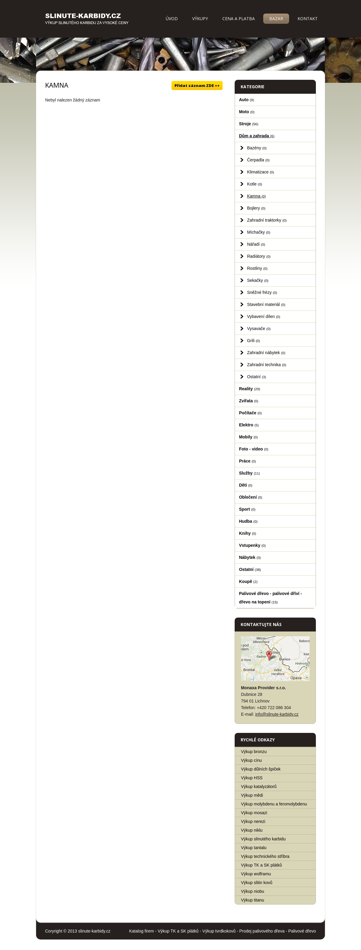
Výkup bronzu (254, 751)
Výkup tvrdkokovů (219, 931)
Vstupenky (252, 545)
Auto (246, 99)
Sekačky (257, 280)
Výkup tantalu (254, 847)
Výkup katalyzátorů (258, 786)
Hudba (248, 521)
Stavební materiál (266, 304)
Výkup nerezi (253, 821)
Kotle (254, 184)
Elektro (249, 424)
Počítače (250, 412)
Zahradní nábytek (266, 352)
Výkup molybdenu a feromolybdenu (274, 804)
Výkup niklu (252, 830)
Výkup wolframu (256, 873)
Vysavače (258, 328)
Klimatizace (260, 172)
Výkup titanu (252, 900)
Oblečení (250, 497)
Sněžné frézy (262, 292)
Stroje (248, 123)
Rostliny (257, 268)
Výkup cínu (251, 760)
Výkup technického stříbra (265, 856)
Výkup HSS (252, 777)
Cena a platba (238, 18)
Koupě (248, 581)
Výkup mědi (252, 795)
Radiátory (258, 256)
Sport (247, 509)
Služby (249, 473)
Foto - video (253, 449)
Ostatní (256, 376)
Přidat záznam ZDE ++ (197, 85)
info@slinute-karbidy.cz (276, 714)
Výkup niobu (252, 891)
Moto (247, 111)
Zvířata (248, 400)
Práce (247, 461)
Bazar (276, 18)
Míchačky (258, 232)
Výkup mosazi (254, 812)
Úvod (172, 18)
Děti (245, 485)
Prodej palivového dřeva (262, 931)
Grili (253, 340)
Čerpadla (258, 159)
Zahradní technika (266, 364)
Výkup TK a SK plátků (261, 865)
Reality (249, 388)
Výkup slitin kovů (256, 882)
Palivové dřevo (302, 931)
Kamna (256, 196)
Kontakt (308, 18)
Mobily (248, 437)
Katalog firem (141, 931)
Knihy (247, 533)
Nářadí (256, 244)
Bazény (257, 147)
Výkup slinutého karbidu (263, 838)
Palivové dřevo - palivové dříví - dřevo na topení (270, 597)
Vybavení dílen (263, 316)
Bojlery (256, 208)
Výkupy (200, 18)
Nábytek (250, 557)
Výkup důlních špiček (261, 769)
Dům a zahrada (256, 135)
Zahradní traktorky (267, 220)
